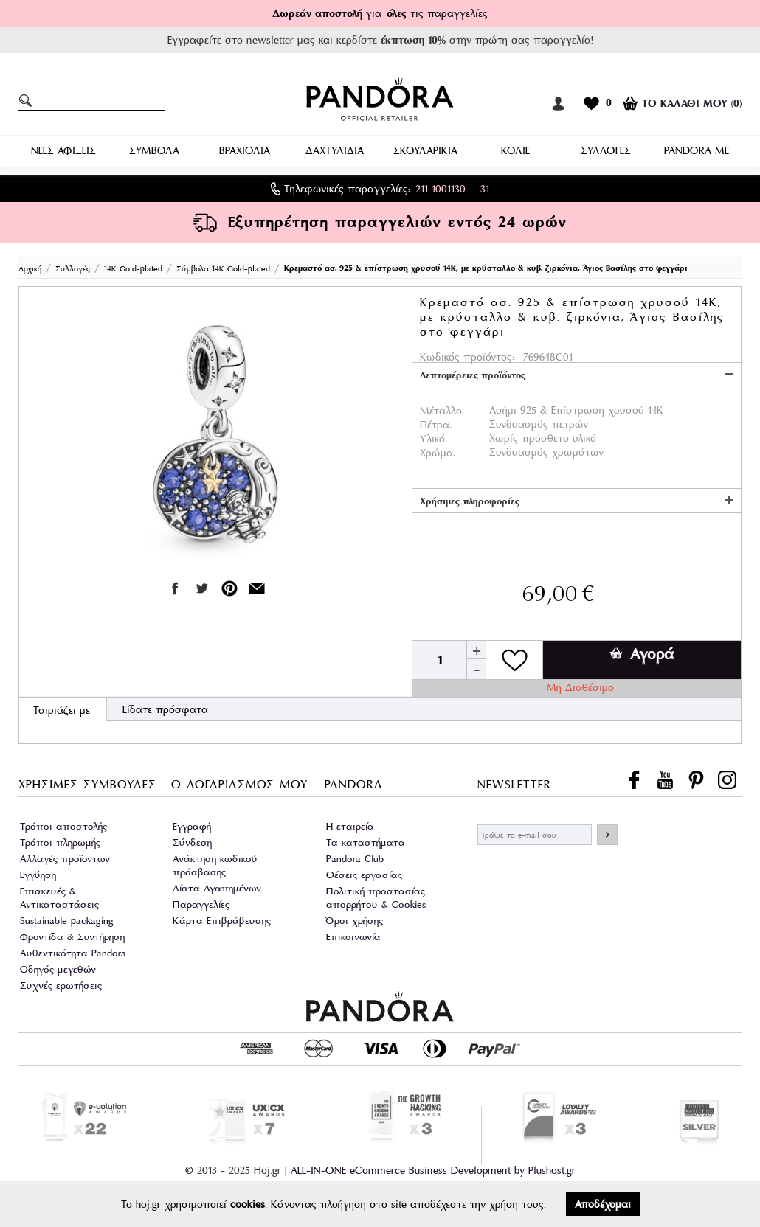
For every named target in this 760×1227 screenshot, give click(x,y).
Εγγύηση (38, 875)
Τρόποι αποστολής (63, 826)
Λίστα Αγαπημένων (217, 888)
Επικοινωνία (353, 937)
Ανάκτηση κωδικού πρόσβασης (215, 865)
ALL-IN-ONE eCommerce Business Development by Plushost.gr (433, 1170)
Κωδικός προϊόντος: (467, 357)
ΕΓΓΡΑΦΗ (607, 834)
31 (484, 188)
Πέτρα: (436, 424)
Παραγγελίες (201, 904)
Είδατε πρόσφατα (165, 709)
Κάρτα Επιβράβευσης (222, 920)
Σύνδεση (192, 842)
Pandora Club (355, 858)
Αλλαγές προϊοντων (65, 858)
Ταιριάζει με (61, 710)
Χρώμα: (437, 452)
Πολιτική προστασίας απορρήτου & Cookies (376, 898)
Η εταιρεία (350, 826)
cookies (247, 1204)
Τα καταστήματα (365, 842)
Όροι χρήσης (354, 920)
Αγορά (641, 654)
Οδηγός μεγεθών (58, 969)
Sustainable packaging (67, 920)
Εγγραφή (192, 826)
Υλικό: (433, 438)
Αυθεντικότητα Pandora (73, 953)
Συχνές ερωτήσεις (61, 985)
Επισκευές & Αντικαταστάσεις (59, 898)
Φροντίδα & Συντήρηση (72, 937)
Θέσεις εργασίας (364, 875)
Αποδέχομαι (603, 1204)
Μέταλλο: (442, 410)
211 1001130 (440, 188)
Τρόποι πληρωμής (60, 842)
